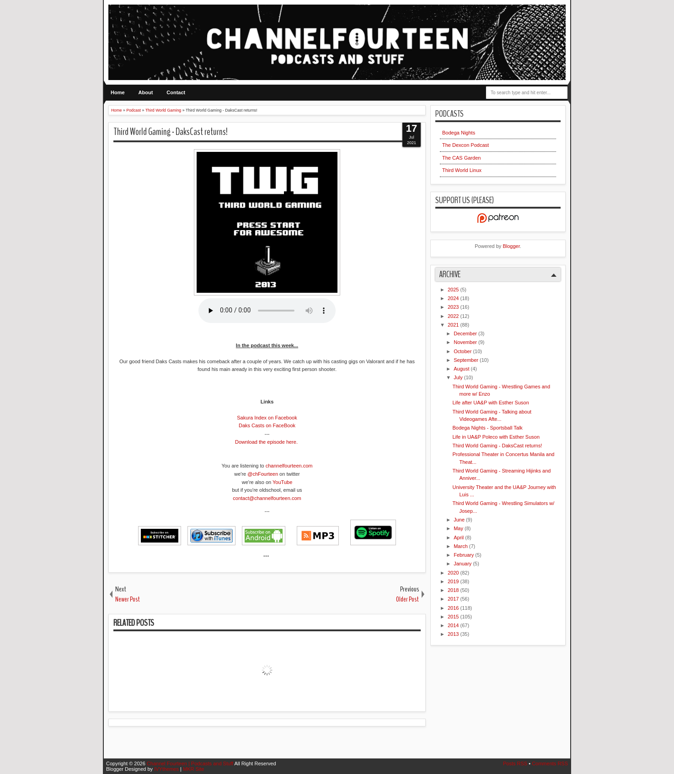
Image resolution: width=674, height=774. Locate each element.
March (461, 546)
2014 (454, 625)
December (466, 333)
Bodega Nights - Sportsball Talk (487, 427)
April (459, 537)
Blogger (511, 246)
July (459, 377)
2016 (454, 608)
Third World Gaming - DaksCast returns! (170, 132)
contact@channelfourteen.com (267, 498)
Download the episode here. (266, 442)
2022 (454, 316)
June (460, 519)
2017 (454, 599)
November (466, 342)
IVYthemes (167, 769)
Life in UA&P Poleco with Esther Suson (496, 437)
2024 (454, 298)
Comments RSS (550, 763)
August (462, 368)
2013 (454, 634)
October (463, 351)
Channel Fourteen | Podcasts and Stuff (191, 763)
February (464, 555)
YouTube (282, 482)
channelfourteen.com (289, 465)
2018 (454, 590)
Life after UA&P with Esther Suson (490, 402)
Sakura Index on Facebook (267, 417)
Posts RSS (516, 763)
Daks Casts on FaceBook (267, 425)
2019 (454, 581)
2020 (454, 572)
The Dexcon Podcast (465, 145)
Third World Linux (461, 170)
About (146, 92)
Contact (175, 92)
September (467, 360)
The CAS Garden (461, 158)
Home (118, 92)
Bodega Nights (458, 132)
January (463, 563)
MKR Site (193, 769)
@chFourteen (262, 474)
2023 (454, 307)
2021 (454, 325)
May (459, 528)
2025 (454, 289)
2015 (454, 616)
